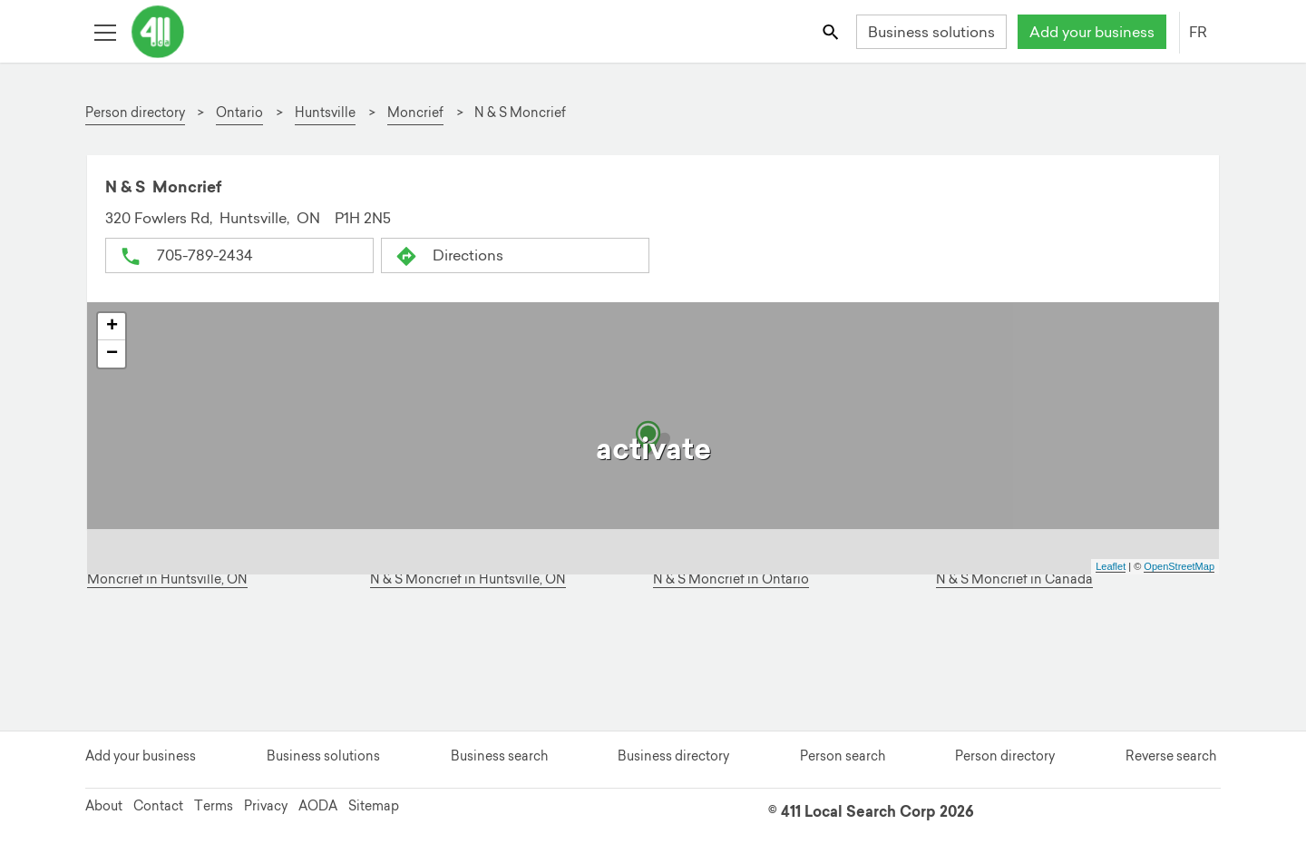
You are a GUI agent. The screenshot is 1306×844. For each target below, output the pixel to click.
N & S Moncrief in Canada (1014, 579)
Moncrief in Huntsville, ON (167, 579)
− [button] (112, 354)
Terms (213, 806)
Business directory (673, 756)
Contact (158, 806)
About (103, 806)
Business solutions (931, 32)
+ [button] (112, 326)
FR (1198, 32)
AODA (317, 806)
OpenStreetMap (1179, 566)
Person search (842, 756)
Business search (499, 756)
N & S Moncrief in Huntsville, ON (468, 579)
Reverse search (1171, 756)
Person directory (1005, 756)
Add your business (1092, 32)
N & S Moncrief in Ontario (731, 579)
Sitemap (373, 806)
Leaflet (1111, 566)
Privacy (266, 806)
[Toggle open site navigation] (105, 31)
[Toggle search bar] (832, 31)
